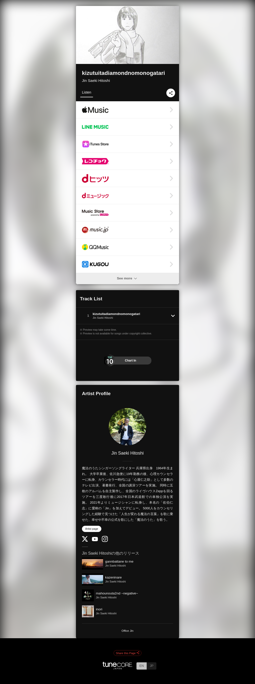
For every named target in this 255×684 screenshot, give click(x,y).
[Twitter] (85, 540)
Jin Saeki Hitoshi (96, 80)
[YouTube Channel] (95, 540)
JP (151, 666)
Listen (86, 92)
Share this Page (127, 653)
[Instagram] (105, 541)
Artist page (91, 528)
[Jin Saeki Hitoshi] (127, 426)
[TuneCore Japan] (117, 668)
